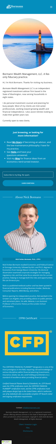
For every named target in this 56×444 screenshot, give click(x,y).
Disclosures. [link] (28, 431)
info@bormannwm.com (31, 408)
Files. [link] (28, 428)
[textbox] (28, 175)
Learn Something (28, 183)
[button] (51, 7)
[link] (15, 7)
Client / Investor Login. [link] (28, 424)
